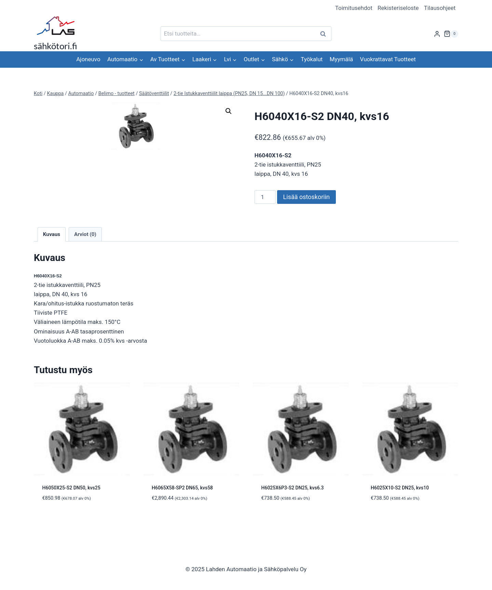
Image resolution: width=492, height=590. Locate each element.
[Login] (437, 34)
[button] (228, 111)
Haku (324, 33)
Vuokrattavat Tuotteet (388, 59)
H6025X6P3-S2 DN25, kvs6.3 (292, 487)
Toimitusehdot (353, 7)
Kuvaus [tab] (51, 234)
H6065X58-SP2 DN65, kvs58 (182, 487)
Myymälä (341, 59)
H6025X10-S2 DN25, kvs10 (400, 487)
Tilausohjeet (440, 7)
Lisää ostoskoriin (306, 196)
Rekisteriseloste (398, 7)
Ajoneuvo (88, 59)
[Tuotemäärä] (265, 197)
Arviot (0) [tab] (85, 234)
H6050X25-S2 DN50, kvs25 (71, 487)
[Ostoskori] (451, 34)
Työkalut (312, 59)
